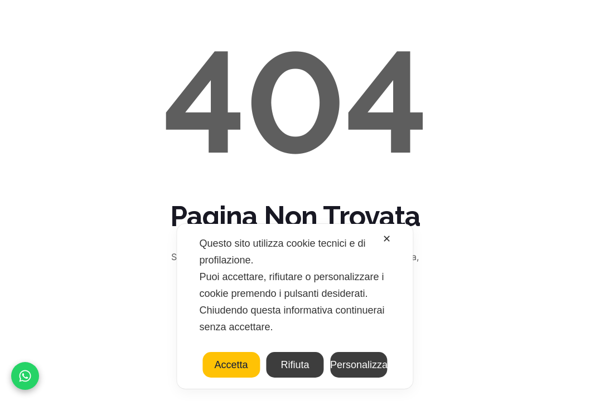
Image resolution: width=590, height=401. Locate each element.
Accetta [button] (231, 364)
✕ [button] (387, 238)
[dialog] (295, 306)
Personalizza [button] (359, 364)
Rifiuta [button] (295, 364)
